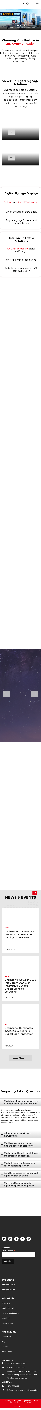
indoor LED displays (26, 202)
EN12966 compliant (17, 248)
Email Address (8, 1251)
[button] (22, 3)
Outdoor (8, 202)
